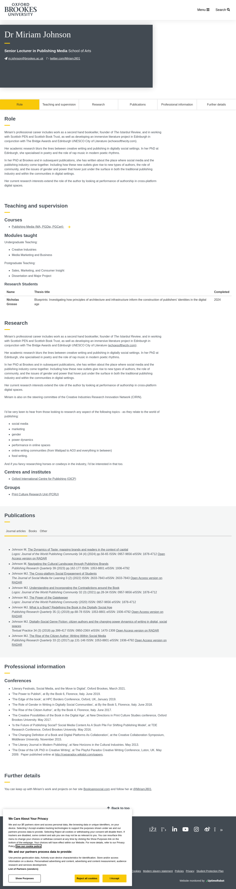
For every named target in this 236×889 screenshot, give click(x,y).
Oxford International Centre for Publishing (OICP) (44, 478)
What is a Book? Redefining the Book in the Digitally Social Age (70, 607)
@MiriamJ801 (142, 789)
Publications (138, 104)
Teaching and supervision (59, 104)
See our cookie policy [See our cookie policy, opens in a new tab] (28, 846)
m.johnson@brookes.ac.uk (23, 58)
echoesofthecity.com (122, 345)
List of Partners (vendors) (23, 869)
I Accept (114, 878)
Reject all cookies (87, 878)
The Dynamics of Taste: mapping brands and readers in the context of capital (78, 549)
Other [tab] (43, 531)
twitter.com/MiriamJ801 (63, 58)
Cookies (136, 871)
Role (20, 104)
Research (98, 104)
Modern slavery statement (158, 871)
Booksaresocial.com (97, 789)
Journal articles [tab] (16, 531)
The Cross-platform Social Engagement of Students (63, 573)
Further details (216, 104)
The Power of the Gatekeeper (48, 597)
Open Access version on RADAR (137, 630)
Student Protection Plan (209, 871)
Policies (179, 871)
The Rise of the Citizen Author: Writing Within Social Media (67, 635)
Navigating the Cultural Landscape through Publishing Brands (68, 563)
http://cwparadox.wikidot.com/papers (79, 754)
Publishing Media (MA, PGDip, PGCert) (41, 226)
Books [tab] (33, 531)
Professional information (177, 104)
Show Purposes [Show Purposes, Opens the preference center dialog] (24, 878)
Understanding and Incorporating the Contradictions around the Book (74, 587)
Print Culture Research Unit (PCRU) (35, 494)
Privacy (190, 871)
